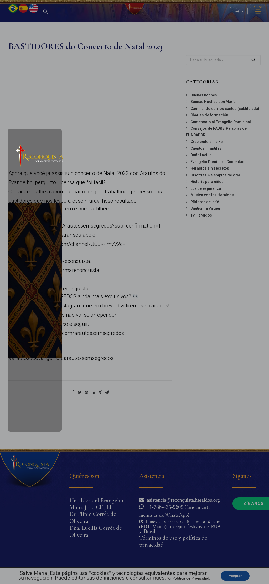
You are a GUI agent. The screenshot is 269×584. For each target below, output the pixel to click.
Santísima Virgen (205, 236)
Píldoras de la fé (204, 229)
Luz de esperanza (205, 216)
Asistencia (151, 476)
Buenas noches (203, 123)
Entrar (239, 25)
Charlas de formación (209, 142)
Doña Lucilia (200, 182)
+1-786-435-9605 (163, 506)
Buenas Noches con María (213, 129)
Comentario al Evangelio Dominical (220, 149)
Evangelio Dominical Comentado (218, 189)
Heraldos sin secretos (209, 196)
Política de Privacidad (190, 578)
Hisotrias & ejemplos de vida (215, 203)
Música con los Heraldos (212, 222)
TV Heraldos (201, 243)
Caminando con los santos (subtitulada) (224, 136)
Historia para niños (207, 209)
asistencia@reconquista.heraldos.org (182, 499)
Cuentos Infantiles (205, 176)
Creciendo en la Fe (206, 169)
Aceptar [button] (235, 575)
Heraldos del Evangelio (96, 500)
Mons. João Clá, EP (91, 507)
